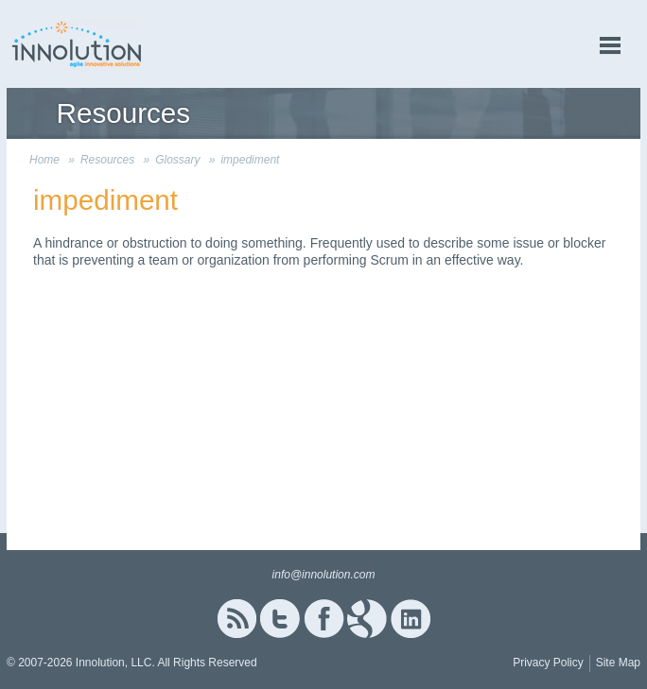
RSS (236, 618)
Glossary (177, 159)
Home (44, 159)
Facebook (324, 618)
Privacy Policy (548, 662)
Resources (107, 159)
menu (610, 46)
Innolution (78, 44)
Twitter (280, 618)
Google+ (367, 618)
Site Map (618, 662)
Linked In (410, 618)
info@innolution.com (324, 574)
